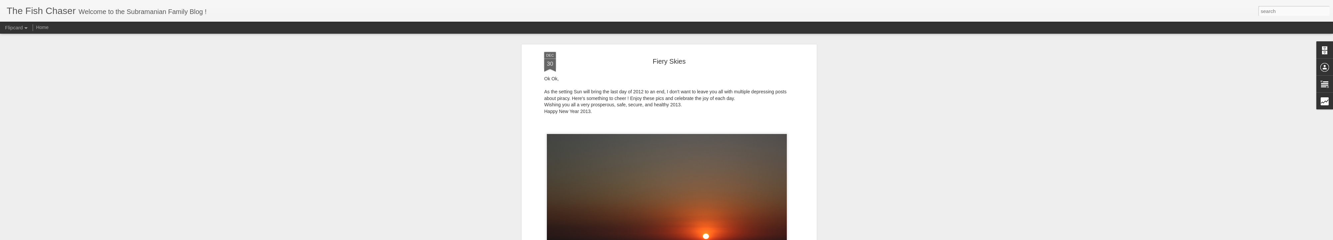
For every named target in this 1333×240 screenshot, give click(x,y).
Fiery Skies (669, 61)
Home (42, 27)
